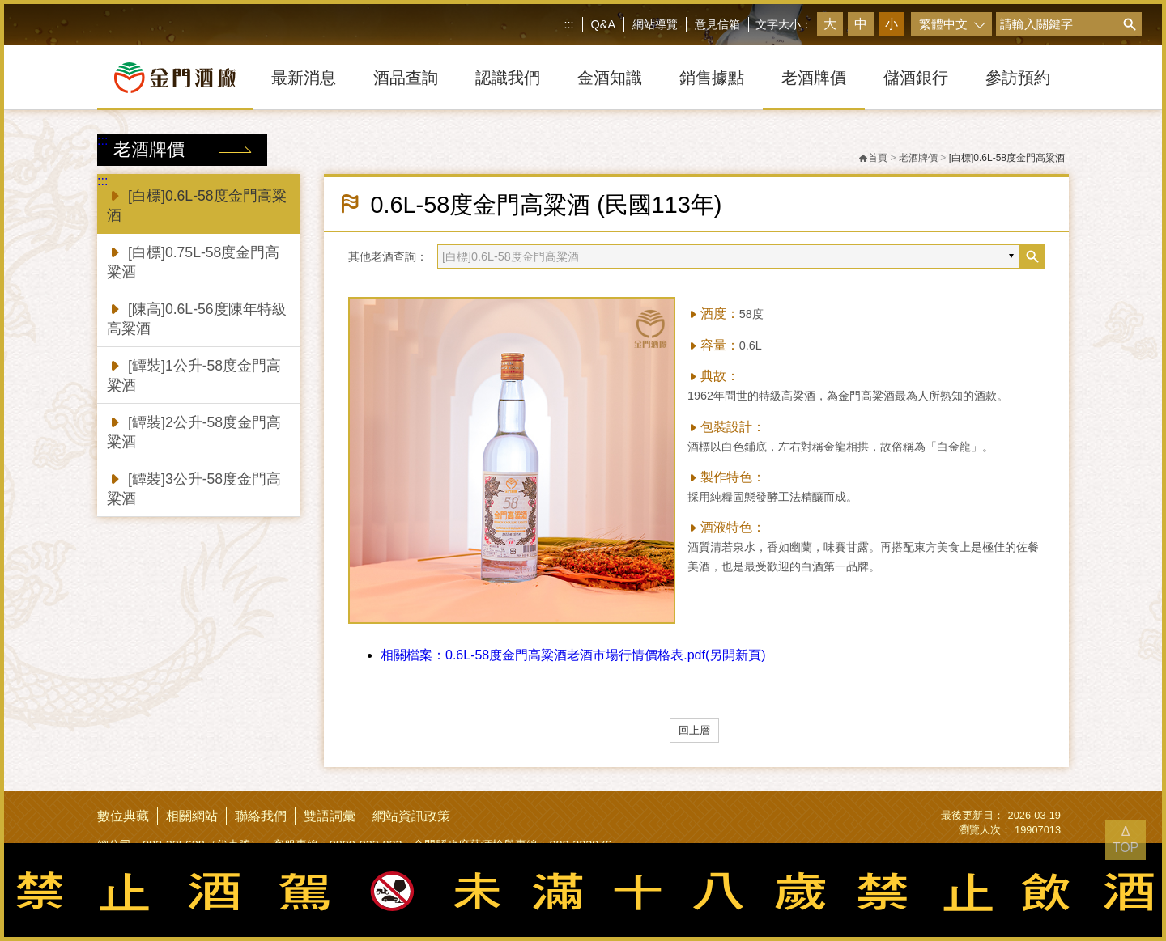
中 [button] (860, 24)
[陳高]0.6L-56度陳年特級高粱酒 (197, 318)
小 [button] (891, 24)
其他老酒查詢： (388, 256)
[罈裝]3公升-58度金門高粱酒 (194, 487)
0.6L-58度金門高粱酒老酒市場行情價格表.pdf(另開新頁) (573, 655)
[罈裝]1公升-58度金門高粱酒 (194, 374)
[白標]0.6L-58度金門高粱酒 (197, 204)
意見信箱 (717, 24)
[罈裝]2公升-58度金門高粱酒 (194, 431)
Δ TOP (1126, 839)
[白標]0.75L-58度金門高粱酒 (193, 261)
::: (569, 24)
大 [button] (829, 24)
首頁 (872, 157)
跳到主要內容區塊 (3, 3)
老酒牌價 (918, 157)
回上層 (694, 730)
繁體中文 (943, 24)
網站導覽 (655, 24)
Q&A (603, 24)
